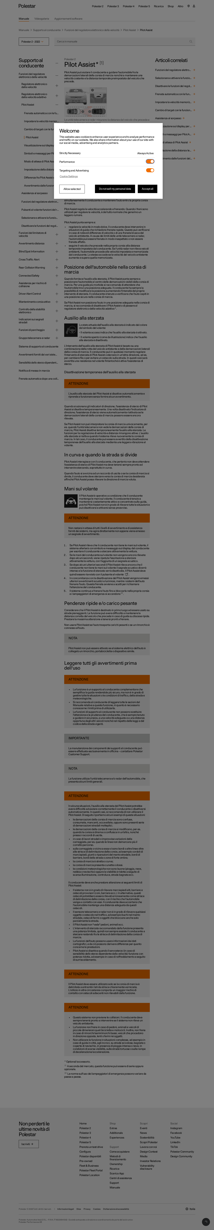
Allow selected (72, 189)
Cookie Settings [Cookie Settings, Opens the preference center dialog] (69, 176)
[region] (108, 161)
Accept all (147, 189)
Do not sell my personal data (115, 189)
